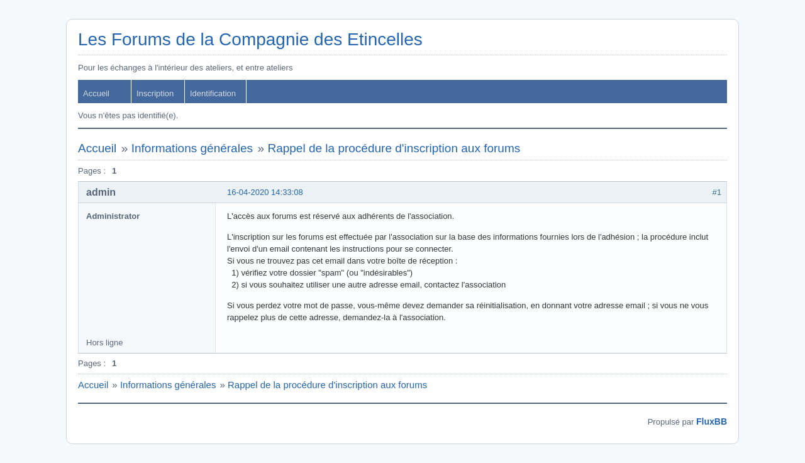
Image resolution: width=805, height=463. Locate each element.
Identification (213, 93)
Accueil (96, 93)
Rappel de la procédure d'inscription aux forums (393, 148)
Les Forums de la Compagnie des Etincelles (250, 39)
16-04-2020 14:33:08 (265, 192)
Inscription (155, 93)
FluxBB (711, 421)
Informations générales (192, 148)
